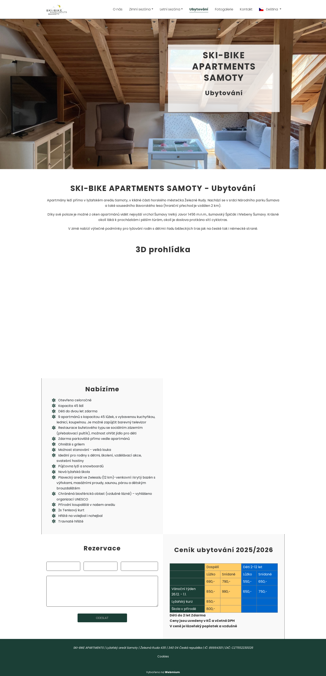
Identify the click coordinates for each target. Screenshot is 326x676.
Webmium (172, 672)
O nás (117, 9)
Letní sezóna (170, 9)
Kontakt (246, 9)
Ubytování (198, 9)
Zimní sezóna (140, 9)
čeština (269, 9)
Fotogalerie (224, 9)
